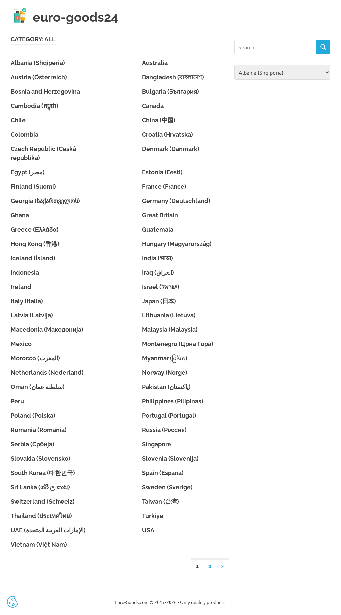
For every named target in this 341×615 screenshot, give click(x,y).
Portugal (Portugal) (169, 415)
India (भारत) (157, 258)
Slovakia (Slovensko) (40, 458)
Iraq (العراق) (158, 272)
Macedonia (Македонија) (47, 329)
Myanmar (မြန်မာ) (164, 358)
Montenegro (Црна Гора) (177, 343)
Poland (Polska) (33, 415)
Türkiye (152, 515)
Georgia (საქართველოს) (45, 200)
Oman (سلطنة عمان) (38, 386)
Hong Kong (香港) (35, 243)
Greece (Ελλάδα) (35, 229)
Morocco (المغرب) (35, 358)
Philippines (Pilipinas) (172, 401)
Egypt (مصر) (28, 172)
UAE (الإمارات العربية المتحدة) (48, 530)
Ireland (21, 286)
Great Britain (160, 215)
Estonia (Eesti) (162, 172)
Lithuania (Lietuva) (169, 315)
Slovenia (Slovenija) (170, 458)
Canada (153, 105)
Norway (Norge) (164, 372)
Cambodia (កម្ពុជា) (34, 105)
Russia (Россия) (164, 429)
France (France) (164, 186)
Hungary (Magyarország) (177, 243)
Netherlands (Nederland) (47, 372)
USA (148, 530)
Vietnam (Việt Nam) (39, 544)
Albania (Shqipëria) (38, 62)
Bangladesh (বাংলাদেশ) (173, 77)
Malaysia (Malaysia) (170, 329)
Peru (17, 401)
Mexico (21, 343)
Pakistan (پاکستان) (166, 386)
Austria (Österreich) (39, 77)
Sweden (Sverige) (167, 487)
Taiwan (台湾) (160, 501)
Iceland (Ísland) (33, 258)
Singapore (156, 444)
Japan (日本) (159, 301)
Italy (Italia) (27, 301)
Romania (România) (39, 429)
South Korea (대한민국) (43, 472)
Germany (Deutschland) (176, 200)
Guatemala (157, 229)
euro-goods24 (75, 17)
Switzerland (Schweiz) (43, 501)
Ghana (20, 215)
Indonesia (25, 272)
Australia (155, 62)
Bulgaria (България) (170, 91)
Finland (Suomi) (33, 186)
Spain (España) (163, 472)
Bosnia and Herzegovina (45, 91)
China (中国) (158, 120)
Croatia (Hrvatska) (167, 134)
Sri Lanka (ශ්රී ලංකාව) (40, 487)
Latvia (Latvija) (32, 315)
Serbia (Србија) (32, 444)
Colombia (24, 134)
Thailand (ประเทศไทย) (41, 515)
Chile (18, 120)
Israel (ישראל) (160, 286)
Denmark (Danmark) (170, 148)
